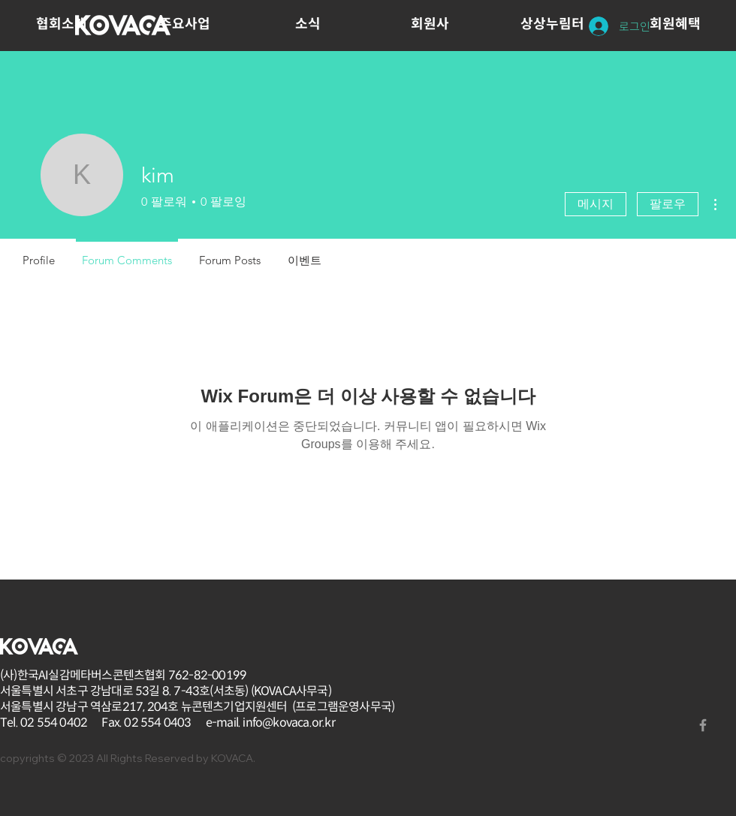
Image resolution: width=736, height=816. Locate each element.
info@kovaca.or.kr (288, 722)
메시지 (596, 204)
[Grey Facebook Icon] (703, 725)
